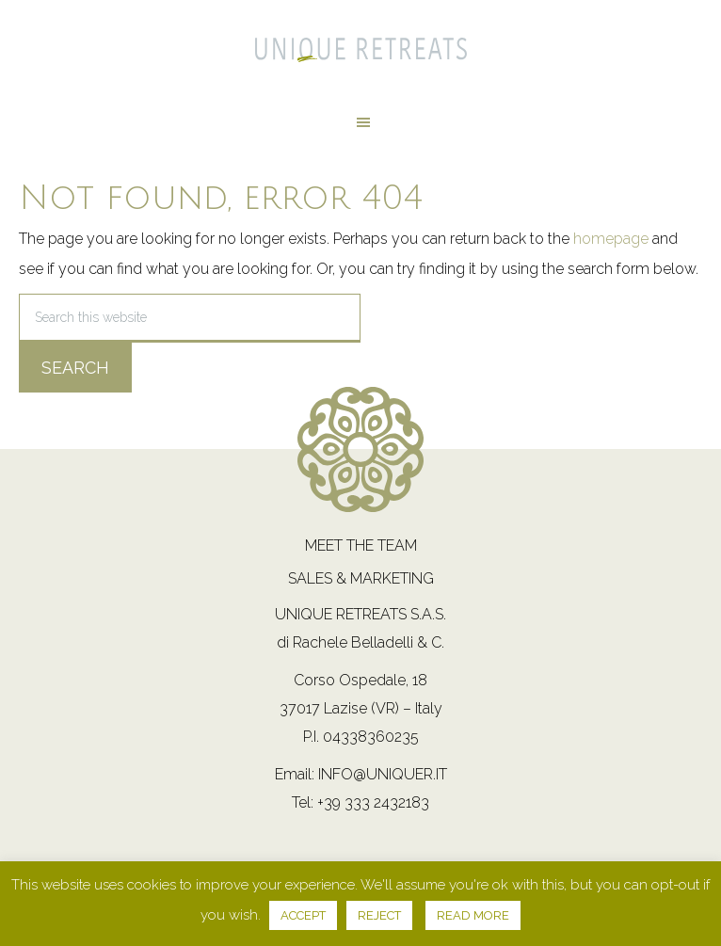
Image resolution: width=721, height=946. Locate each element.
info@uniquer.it (382, 774)
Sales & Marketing (361, 578)
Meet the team (361, 545)
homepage (611, 239)
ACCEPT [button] (303, 915)
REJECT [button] (379, 915)
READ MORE (473, 915)
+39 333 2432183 (373, 802)
